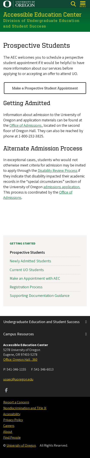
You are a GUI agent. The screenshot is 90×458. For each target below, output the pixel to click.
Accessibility (11, 414)
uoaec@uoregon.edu (18, 379)
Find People (12, 437)
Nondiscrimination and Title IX (24, 408)
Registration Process (26, 287)
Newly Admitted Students (30, 261)
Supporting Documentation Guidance (39, 295)
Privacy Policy (13, 420)
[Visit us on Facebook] (6, 390)
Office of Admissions (25, 125)
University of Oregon (21, 445)
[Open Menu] (83, 4)
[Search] (73, 4)
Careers (8, 425)
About (7, 431)
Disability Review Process (57, 170)
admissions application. (61, 187)
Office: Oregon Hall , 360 (20, 359)
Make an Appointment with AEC (35, 278)
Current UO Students (27, 269)
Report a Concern (16, 402)
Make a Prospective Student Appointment (45, 88)
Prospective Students (27, 252)
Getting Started (22, 243)
